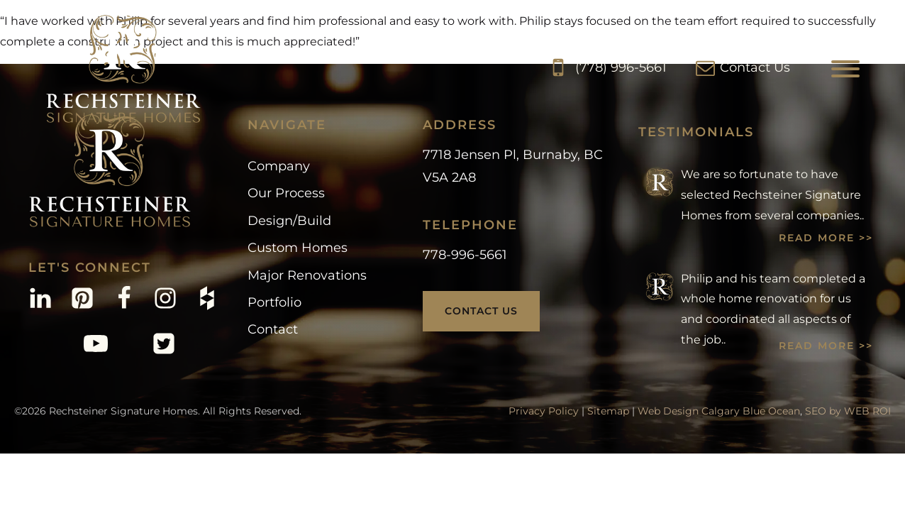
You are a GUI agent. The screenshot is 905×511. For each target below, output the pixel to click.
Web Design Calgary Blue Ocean (719, 411)
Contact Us (481, 310)
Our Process (286, 193)
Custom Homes (298, 248)
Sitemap (608, 411)
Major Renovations (307, 275)
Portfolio (274, 302)
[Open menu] (845, 68)
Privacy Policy (544, 411)
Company (279, 166)
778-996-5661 (465, 255)
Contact (273, 329)
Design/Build (289, 221)
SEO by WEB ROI (848, 411)
